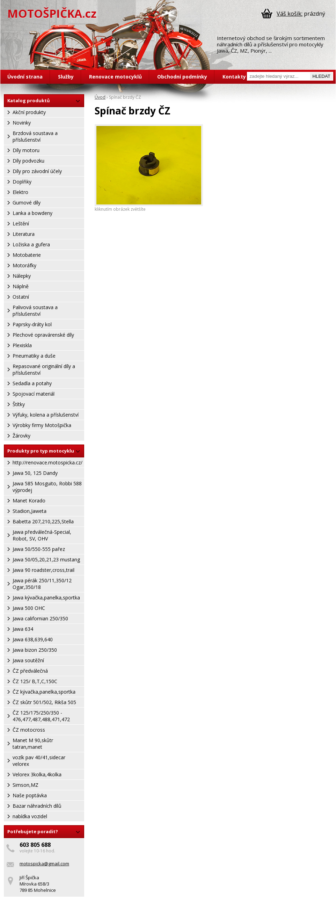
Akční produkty (29, 112)
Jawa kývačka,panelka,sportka (46, 597)
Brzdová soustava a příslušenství (35, 136)
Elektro (20, 192)
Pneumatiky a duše (34, 355)
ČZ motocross (29, 729)
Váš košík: (289, 13)
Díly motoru (26, 150)
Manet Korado (29, 500)
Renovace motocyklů (115, 76)
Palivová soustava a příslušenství (35, 310)
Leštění (21, 223)
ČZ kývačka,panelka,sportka (44, 691)
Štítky (19, 404)
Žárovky (21, 435)
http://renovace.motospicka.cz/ (47, 462)
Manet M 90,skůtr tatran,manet (33, 743)
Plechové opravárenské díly (43, 334)
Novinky (22, 122)
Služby (66, 76)
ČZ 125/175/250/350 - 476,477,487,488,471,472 (41, 716)
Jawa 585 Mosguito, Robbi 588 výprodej (47, 486)
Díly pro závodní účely (37, 171)
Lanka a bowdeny (32, 213)
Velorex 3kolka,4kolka (37, 774)
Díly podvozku (28, 160)
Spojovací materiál (33, 393)
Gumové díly (27, 202)
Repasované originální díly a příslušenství (44, 369)
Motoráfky (24, 265)
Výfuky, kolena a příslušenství (46, 414)
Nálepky (22, 275)
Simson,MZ (25, 785)
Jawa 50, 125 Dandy (35, 473)
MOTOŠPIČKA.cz (51, 13)
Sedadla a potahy (32, 383)
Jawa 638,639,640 (33, 639)
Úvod (100, 97)
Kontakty (234, 76)
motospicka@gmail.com (44, 863)
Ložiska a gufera (31, 244)
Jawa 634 (23, 629)
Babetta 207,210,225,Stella (43, 521)
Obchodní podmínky (182, 76)
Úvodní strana (25, 76)
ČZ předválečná (30, 670)
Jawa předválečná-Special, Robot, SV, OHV (42, 535)
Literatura (24, 234)
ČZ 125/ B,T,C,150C (35, 681)
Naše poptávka (30, 795)
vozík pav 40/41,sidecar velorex (39, 760)
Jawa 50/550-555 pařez (39, 549)
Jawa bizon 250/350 (35, 650)
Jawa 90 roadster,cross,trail (43, 570)
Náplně (21, 286)
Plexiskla (22, 345)
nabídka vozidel (30, 816)
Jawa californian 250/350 (40, 618)
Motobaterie (27, 255)
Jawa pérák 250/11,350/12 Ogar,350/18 (42, 583)
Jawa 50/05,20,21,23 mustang (46, 559)
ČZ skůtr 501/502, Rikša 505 (44, 702)
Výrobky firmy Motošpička (42, 425)
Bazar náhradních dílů (37, 805)
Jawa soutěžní (28, 660)
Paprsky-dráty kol (32, 324)
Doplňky (22, 181)
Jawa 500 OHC (29, 608)
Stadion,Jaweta (29, 511)
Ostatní (21, 296)
